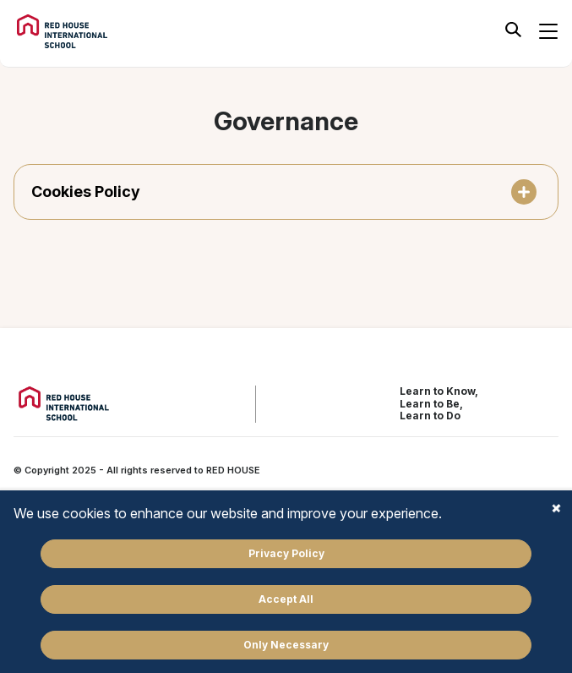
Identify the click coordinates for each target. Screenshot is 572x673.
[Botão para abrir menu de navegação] (548, 31)
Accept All (286, 599)
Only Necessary (286, 644)
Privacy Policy (286, 553)
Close (555, 507)
